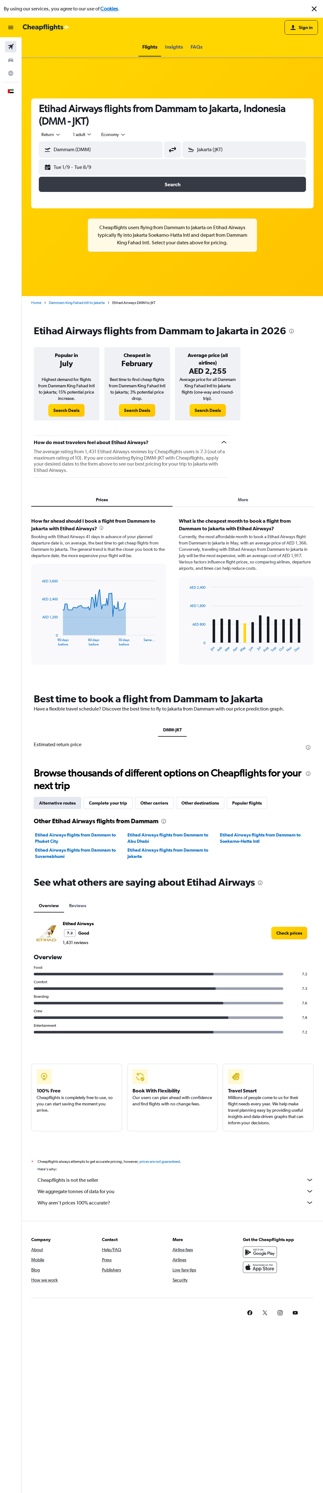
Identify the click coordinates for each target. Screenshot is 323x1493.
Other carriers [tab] (154, 803)
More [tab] (243, 499)
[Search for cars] (11, 60)
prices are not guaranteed (159, 1161)
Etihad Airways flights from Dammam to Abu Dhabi (167, 838)
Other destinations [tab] (200, 803)
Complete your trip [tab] (108, 803)
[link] (66, 410)
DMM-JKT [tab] (172, 729)
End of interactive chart (186, 647)
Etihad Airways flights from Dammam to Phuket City (75, 838)
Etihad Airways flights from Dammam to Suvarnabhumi (75, 853)
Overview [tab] (49, 905)
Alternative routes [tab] (57, 803)
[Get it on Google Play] (260, 1252)
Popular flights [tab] (247, 803)
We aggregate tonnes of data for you (176, 1191)
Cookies (109, 9)
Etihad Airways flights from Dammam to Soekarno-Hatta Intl (260, 838)
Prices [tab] (102, 499)
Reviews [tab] (77, 905)
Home (36, 302)
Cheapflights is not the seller (176, 1180)
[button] (314, 9)
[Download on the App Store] (260, 1267)
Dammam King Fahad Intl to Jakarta (77, 302)
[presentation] (291, 331)
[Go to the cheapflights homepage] (46, 27)
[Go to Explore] (11, 73)
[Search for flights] (11, 46)
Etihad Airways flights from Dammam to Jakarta (167, 853)
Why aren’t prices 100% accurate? (176, 1202)
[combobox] (51, 134)
